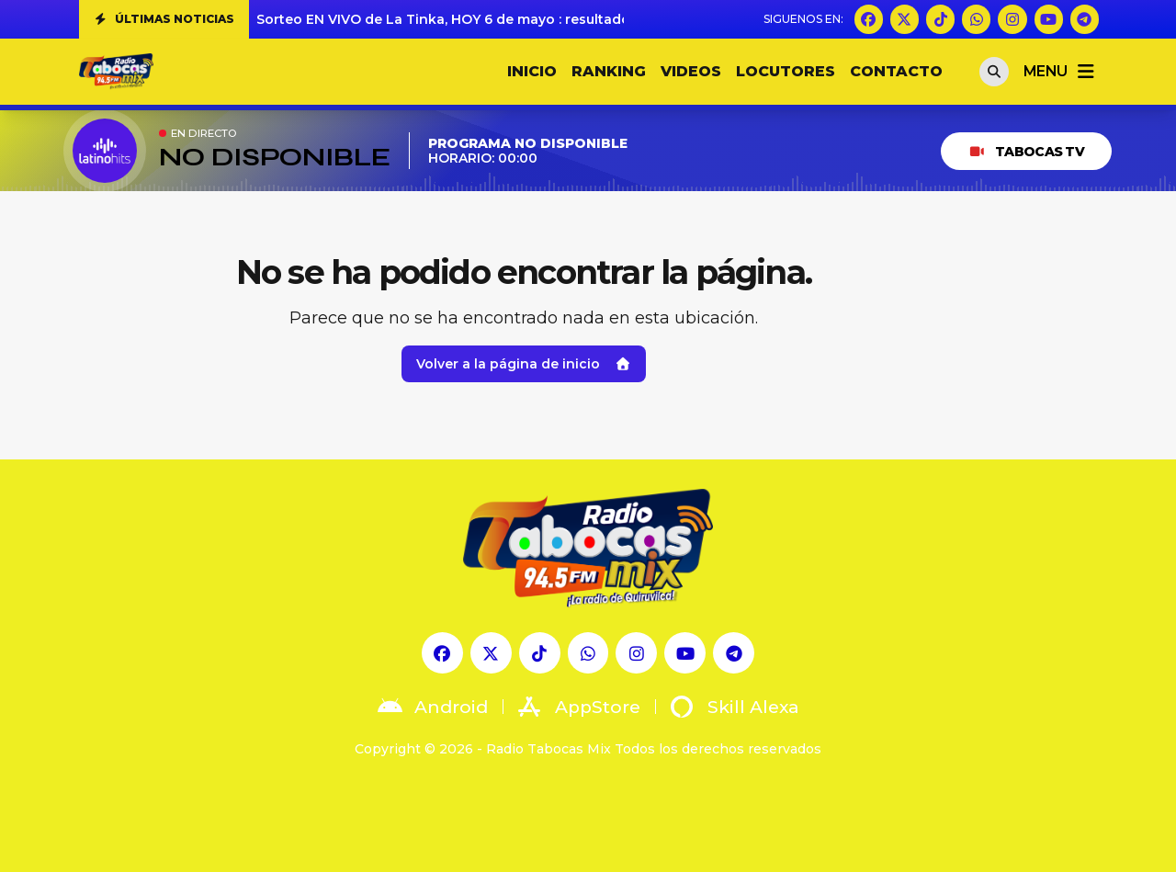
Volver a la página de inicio (523, 364)
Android (433, 707)
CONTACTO (896, 71)
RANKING (608, 71)
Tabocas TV (1026, 151)
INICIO (532, 71)
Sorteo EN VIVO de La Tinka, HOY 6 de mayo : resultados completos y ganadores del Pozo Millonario (597, 19)
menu (1060, 72)
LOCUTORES (785, 71)
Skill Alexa (735, 707)
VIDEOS (691, 71)
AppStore (579, 707)
